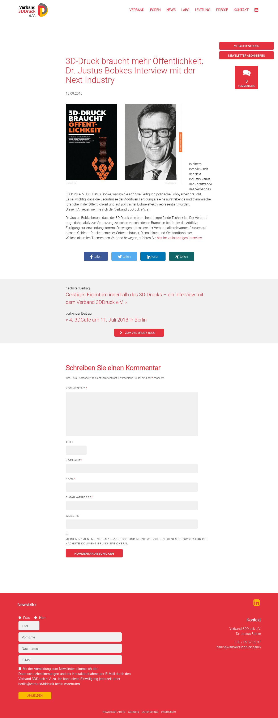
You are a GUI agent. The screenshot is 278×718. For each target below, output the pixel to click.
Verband (136, 10)
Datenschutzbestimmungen (38, 674)
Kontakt (241, 10)
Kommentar (76, 388)
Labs (185, 10)
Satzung (133, 711)
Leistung (202, 10)
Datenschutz (150, 711)
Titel (70, 441)
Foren (155, 10)
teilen (96, 257)
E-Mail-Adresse (79, 497)
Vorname (74, 460)
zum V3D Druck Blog (140, 333)
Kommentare (246, 83)
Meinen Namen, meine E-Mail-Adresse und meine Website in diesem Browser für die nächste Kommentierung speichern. (137, 541)
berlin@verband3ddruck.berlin (239, 647)
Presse (222, 10)
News (170, 10)
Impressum (168, 711)
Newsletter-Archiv (113, 711)
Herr (42, 618)
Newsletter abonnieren (246, 55)
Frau (26, 618)
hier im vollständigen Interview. (179, 238)
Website (73, 515)
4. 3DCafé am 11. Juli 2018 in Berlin (108, 320)
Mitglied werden (246, 46)
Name (71, 478)
